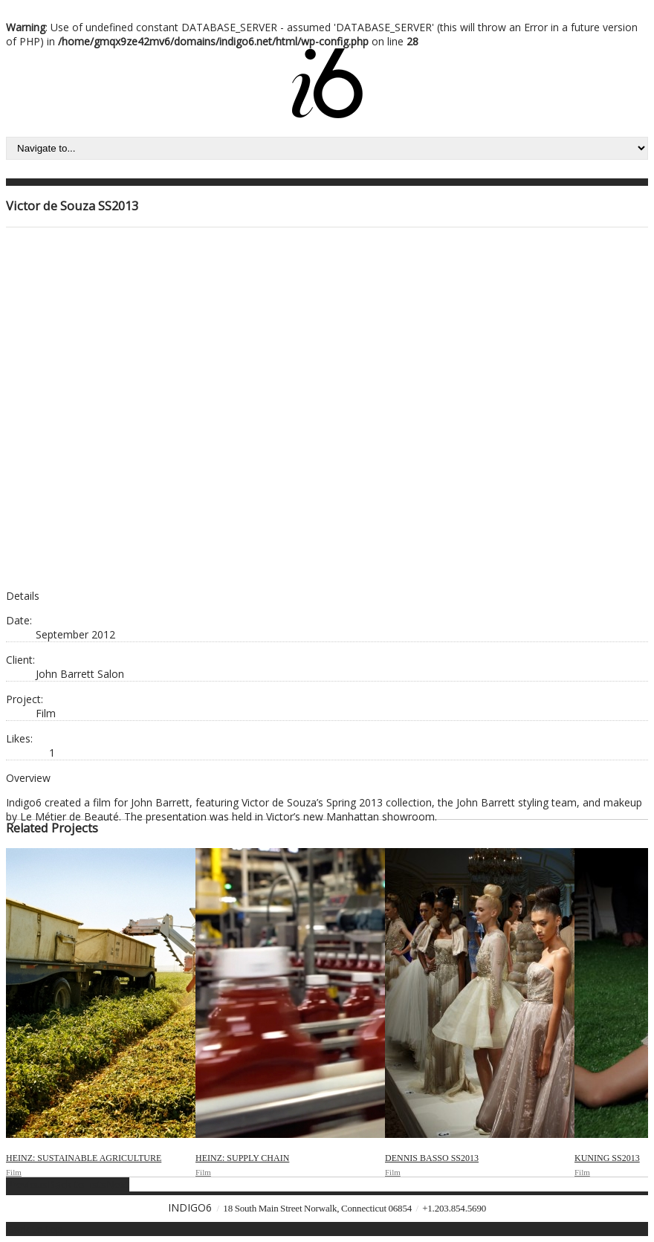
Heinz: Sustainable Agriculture (83, 1158)
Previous (27, 1184)
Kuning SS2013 (607, 1158)
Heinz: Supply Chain (242, 1158)
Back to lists (77, 1184)
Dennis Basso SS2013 (432, 1158)
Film (14, 1172)
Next (117, 1184)
